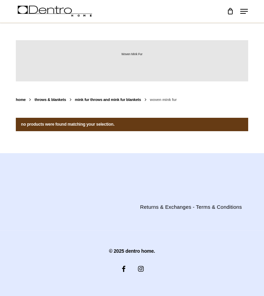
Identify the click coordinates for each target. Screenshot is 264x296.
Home (21, 100)
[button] (244, 11)
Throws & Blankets (50, 100)
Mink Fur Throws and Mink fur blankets (108, 100)
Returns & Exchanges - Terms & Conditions (191, 207)
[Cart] (230, 11)
